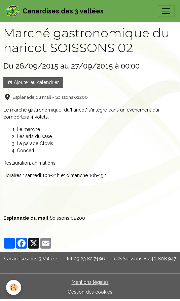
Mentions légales (90, 282)
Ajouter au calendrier (33, 83)
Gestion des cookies (90, 292)
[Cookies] (13, 287)
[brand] (54, 11)
